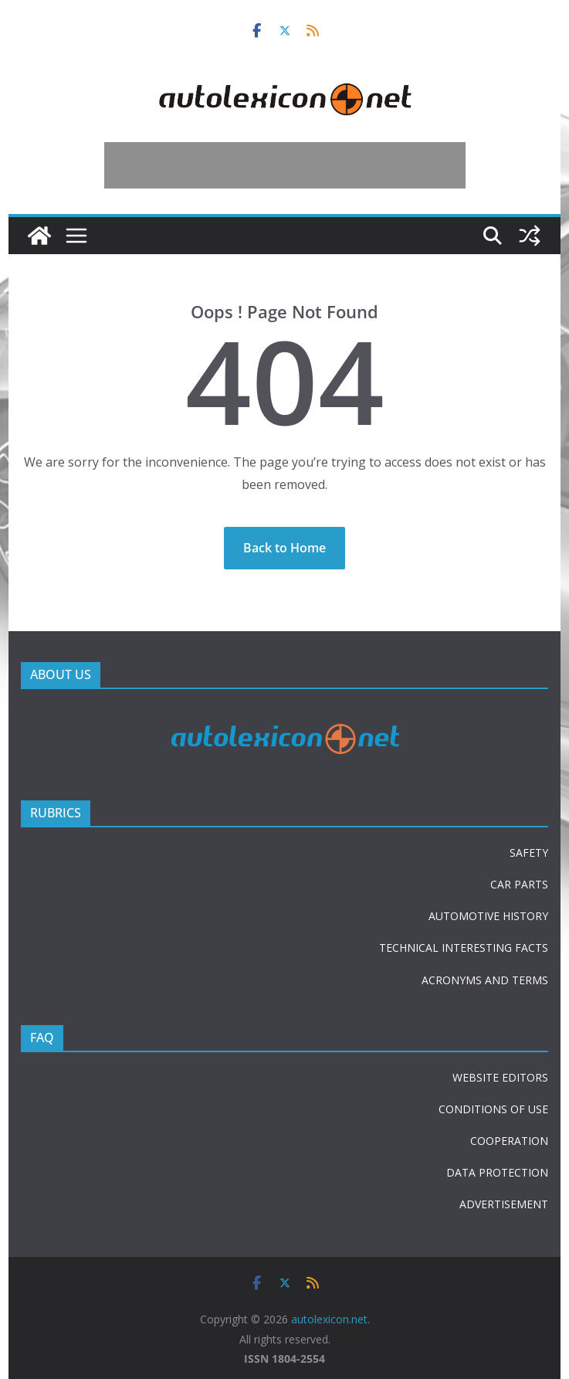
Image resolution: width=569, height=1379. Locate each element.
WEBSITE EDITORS (500, 1077)
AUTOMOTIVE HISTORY (488, 916)
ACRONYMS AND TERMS (485, 980)
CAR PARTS (519, 884)
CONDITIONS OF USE (493, 1109)
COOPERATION (509, 1140)
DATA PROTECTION (497, 1172)
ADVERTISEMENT (503, 1204)
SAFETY (529, 852)
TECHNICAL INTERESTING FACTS (463, 947)
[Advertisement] (285, 165)
